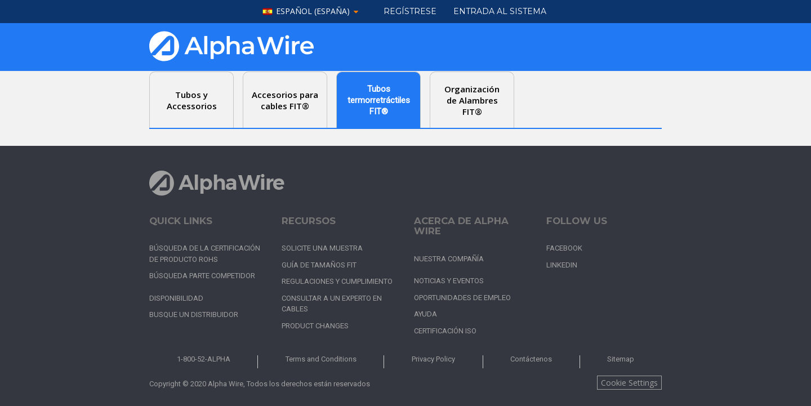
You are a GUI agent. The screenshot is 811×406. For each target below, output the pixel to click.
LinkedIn (561, 265)
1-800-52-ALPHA (203, 359)
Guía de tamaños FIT (319, 265)
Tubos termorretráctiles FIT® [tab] (378, 100)
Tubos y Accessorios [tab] (192, 100)
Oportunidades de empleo (462, 297)
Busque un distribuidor (193, 314)
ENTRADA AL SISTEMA (499, 11)
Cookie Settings (629, 382)
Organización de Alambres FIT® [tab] (472, 100)
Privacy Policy (433, 359)
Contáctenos (531, 359)
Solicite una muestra (322, 248)
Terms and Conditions (321, 359)
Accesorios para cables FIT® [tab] (285, 100)
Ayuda (425, 314)
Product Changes (315, 326)
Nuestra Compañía (449, 259)
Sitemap (620, 359)
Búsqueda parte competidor (202, 275)
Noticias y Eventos (449, 280)
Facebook (564, 248)
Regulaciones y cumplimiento (337, 281)
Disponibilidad (176, 298)
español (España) (313, 11)
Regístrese (410, 11)
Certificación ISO (445, 331)
